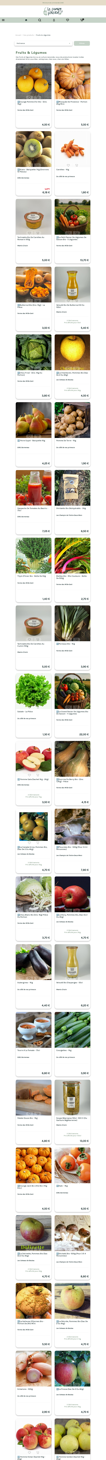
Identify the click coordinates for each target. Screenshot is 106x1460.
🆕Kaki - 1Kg (62, 1186)
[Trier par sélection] (43, 43)
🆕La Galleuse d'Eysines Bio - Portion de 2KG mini (30, 1322)
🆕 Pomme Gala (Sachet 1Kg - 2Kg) (33, 779)
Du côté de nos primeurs (65, 176)
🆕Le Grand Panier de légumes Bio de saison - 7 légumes (72, 712)
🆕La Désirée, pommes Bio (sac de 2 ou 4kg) (72, 1322)
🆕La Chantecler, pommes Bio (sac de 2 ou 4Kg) (72, 374)
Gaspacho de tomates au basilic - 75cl (32, 509)
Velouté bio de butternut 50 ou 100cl (70, 306)
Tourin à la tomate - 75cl (28, 1050)
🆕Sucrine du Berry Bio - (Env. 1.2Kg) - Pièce (70, 780)
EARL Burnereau (23, 178)
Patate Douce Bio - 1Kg (27, 1118)
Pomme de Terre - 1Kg (66, 440)
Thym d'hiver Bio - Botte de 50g (31, 576)
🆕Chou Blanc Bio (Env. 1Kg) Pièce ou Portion (32, 916)
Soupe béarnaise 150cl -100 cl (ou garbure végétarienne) (71, 1119)
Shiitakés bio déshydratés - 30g (71, 508)
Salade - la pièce (25, 711)
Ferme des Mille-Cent (25, 110)
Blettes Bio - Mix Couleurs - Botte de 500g (71, 577)
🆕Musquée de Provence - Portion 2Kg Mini (71, 103)
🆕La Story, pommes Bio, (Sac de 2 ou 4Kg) (71, 916)
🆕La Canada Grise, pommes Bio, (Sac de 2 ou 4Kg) (32, 848)
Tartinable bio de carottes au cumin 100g (30, 645)
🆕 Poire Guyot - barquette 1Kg (31, 440)
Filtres (82, 43)
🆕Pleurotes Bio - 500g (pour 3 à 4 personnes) (71, 848)
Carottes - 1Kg (62, 169)
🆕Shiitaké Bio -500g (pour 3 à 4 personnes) (71, 1254)
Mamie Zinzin (22, 246)
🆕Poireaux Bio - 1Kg (65, 644)
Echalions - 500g (25, 1389)
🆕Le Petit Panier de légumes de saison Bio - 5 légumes (71, 238)
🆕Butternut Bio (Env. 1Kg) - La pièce (31, 306)
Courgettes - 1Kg (63, 1050)
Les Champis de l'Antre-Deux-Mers (69, 515)
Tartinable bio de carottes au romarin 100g (30, 238)
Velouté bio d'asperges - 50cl (69, 982)
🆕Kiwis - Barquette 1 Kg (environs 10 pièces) (33, 170)
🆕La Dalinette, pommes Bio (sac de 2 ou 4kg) (32, 1254)
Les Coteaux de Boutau (64, 380)
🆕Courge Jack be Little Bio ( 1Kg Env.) (32, 1187)
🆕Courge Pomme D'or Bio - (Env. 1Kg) (32, 103)
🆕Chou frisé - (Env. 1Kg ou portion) (29, 374)
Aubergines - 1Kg (25, 982)
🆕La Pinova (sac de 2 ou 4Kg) (70, 1389)
